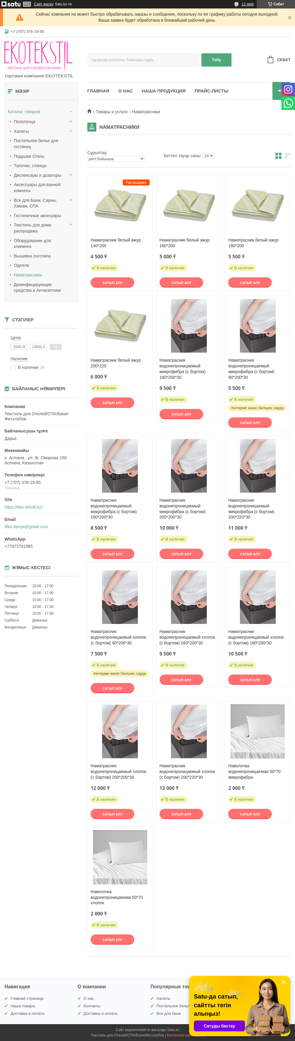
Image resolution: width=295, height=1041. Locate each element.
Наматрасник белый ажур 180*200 (253, 243)
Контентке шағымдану (185, 1035)
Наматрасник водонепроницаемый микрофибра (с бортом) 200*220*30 (251, 509)
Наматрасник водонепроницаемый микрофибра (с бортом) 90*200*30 (251, 369)
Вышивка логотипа (32, 256)
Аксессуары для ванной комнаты (37, 187)
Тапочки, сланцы (30, 165)
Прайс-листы (211, 91)
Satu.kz (173, 1030)
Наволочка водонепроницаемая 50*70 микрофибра (254, 771)
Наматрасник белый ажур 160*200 (185, 243)
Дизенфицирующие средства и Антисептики (37, 287)
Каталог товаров (24, 111)
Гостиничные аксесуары (37, 215)
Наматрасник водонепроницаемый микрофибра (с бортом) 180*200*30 (183, 369)
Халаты (21, 131)
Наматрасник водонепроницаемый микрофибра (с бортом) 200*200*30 (183, 509)
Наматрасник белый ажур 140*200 (116, 243)
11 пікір (248, 4)
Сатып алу (113, 283)
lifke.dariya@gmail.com (26, 526)
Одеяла (21, 265)
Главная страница (27, 998)
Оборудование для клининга (32, 243)
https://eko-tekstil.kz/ (24, 507)
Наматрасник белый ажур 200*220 (116, 363)
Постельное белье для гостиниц (36, 143)
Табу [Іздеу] (216, 60)
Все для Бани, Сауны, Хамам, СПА (35, 203)
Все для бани (169, 1013)
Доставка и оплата (27, 1013)
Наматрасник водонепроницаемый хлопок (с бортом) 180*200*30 (256, 637)
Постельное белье (173, 1006)
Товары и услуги (112, 111)
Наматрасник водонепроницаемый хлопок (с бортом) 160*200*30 (187, 637)
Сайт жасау (43, 4)
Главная (98, 91)
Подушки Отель (29, 156)
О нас (125, 91)
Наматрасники (28, 275)
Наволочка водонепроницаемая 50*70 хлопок (117, 897)
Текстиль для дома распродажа (32, 228)
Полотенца (24, 121)
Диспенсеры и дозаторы (37, 175)
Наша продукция (164, 91)
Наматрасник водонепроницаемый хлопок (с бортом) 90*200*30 (118, 637)
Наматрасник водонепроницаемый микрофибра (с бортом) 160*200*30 (114, 509)
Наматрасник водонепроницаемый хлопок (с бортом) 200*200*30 (118, 771)
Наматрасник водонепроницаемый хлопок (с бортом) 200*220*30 (187, 771)
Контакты (92, 1006)
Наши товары (23, 1006)
